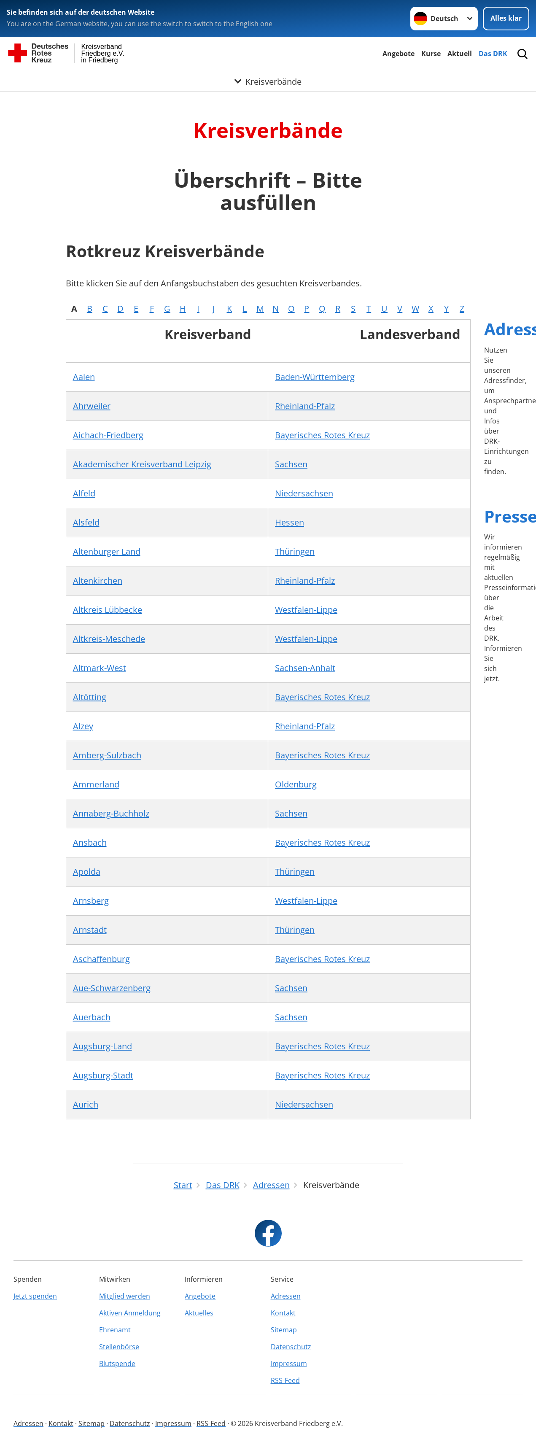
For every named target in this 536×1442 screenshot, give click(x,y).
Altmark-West (99, 668)
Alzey (83, 726)
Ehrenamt (115, 1329)
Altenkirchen (97, 580)
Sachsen (291, 464)
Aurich (85, 1104)
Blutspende (117, 1363)
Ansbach (90, 842)
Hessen (289, 522)
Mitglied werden (124, 1296)
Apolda (86, 871)
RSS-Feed (285, 1380)
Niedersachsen (304, 493)
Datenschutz (291, 1346)
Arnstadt (90, 929)
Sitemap (284, 1329)
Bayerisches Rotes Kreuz (322, 435)
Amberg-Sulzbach (107, 755)
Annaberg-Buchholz (111, 813)
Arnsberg (91, 900)
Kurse (431, 53)
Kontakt (283, 1313)
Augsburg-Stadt (103, 1075)
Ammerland (96, 784)
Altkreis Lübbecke (107, 609)
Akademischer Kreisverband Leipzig (142, 464)
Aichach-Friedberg (108, 435)
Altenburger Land (106, 551)
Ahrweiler (91, 406)
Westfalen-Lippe (306, 609)
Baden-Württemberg (315, 377)
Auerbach (91, 1017)
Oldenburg (296, 784)
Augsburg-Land (102, 1046)
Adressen (286, 1296)
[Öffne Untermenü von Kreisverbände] (268, 81)
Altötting (89, 697)
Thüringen (295, 551)
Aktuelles (199, 1313)
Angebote (398, 53)
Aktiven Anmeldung (130, 1313)
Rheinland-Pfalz (305, 406)
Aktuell (459, 53)
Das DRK (493, 53)
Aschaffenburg (101, 959)
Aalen (84, 377)
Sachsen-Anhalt (305, 668)
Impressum (289, 1363)
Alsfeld (86, 522)
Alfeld (84, 493)
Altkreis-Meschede (109, 638)
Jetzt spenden (35, 1296)
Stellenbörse (119, 1346)
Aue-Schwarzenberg (112, 988)
